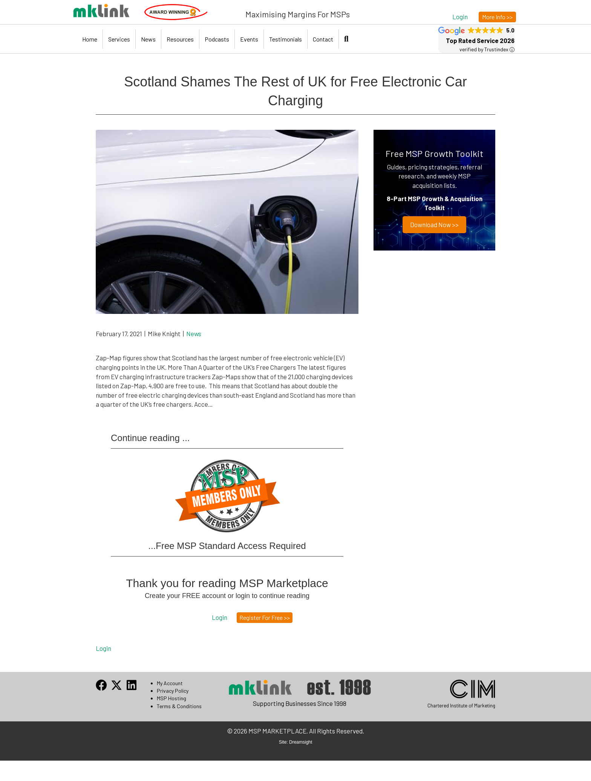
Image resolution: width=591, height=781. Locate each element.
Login (103, 648)
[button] (460, 16)
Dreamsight (300, 742)
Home (89, 39)
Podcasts (217, 39)
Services (119, 39)
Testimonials (285, 39)
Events (249, 39)
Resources (180, 39)
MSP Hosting (171, 698)
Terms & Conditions (179, 706)
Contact (323, 39)
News (148, 39)
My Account (170, 683)
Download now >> (434, 224)
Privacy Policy (172, 690)
